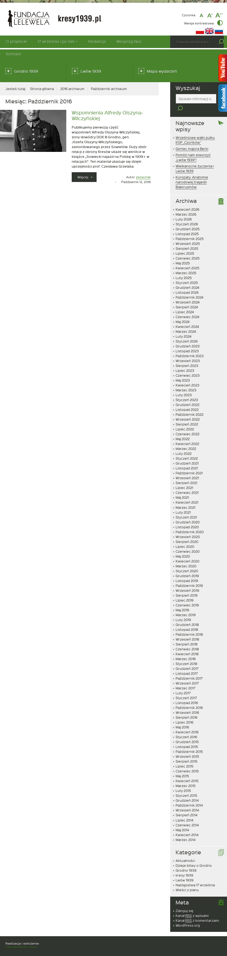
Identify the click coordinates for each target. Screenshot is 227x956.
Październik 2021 (189, 464)
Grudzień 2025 (188, 220)
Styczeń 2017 (186, 688)
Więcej (87, 178)
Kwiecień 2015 (187, 771)
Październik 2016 (189, 698)
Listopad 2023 (187, 342)
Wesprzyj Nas (129, 41)
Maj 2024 (183, 312)
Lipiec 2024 (185, 302)
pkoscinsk (143, 177)
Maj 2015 (182, 767)
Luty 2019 (183, 610)
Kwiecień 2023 (187, 376)
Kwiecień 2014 (187, 825)
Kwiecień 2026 (187, 200)
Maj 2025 (183, 254)
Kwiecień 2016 (187, 723)
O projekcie (16, 41)
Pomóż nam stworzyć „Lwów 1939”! (193, 148)
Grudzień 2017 (187, 659)
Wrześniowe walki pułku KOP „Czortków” (195, 130)
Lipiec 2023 (185, 361)
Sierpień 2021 (186, 473)
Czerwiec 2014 (187, 816)
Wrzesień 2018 (187, 630)
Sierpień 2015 (187, 752)
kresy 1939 (184, 866)
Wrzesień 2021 (187, 468)
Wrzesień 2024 (188, 293)
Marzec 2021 (185, 498)
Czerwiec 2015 (187, 762)
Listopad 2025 (187, 224)
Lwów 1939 (91, 71)
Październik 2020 (190, 522)
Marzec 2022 (186, 439)
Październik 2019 (189, 576)
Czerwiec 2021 (187, 483)
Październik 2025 (190, 229)
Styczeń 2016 (186, 727)
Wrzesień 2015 (187, 747)
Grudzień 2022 (187, 395)
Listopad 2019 (187, 571)
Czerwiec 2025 (188, 249)
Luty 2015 (183, 781)
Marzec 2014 (186, 830)
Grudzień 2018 (187, 615)
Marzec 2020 (186, 557)
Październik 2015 (189, 742)
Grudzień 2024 (187, 278)
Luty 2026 (184, 210)
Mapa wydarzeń (162, 71)
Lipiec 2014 (184, 810)
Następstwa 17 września (195, 876)
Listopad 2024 (187, 283)
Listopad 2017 (187, 664)
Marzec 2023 (186, 381)
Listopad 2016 (187, 693)
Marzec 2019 (186, 605)
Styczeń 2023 (187, 390)
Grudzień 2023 (188, 337)
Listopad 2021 (187, 459)
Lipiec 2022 (185, 420)
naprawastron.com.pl (21, 937)
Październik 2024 (189, 288)
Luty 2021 (183, 503)
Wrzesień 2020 (188, 527)
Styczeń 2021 (186, 508)
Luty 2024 (184, 327)
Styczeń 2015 (186, 786)
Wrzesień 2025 (188, 234)
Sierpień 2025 (187, 239)
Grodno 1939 (26, 71)
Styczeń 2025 (187, 273)
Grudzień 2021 (187, 454)
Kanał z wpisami (192, 906)
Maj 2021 (182, 488)
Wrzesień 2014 (187, 801)
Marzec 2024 (186, 322)
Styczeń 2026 (187, 215)
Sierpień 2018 (187, 635)
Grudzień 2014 (187, 791)
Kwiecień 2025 (187, 259)
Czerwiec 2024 (187, 307)
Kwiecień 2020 (187, 552)
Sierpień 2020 (187, 532)
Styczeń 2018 (186, 654)
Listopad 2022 (187, 400)
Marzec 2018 (186, 649)
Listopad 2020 (187, 518)
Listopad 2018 (187, 620)
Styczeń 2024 (187, 332)
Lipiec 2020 (185, 537)
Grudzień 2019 (187, 566)
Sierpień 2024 (187, 298)
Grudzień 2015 (187, 732)
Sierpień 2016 (187, 708)
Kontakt (13, 53)
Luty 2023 (184, 385)
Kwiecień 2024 (187, 317)
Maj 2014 (182, 820)
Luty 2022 (184, 444)
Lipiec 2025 (185, 244)
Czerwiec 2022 (187, 425)
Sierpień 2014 (187, 806)
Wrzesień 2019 (187, 581)
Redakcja (97, 41)
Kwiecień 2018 (187, 644)
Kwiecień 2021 (187, 493)
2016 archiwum (72, 89)
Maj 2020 (183, 547)
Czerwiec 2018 (187, 640)
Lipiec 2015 (184, 757)
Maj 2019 (182, 601)
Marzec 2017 (185, 679)
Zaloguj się (184, 901)
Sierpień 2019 (187, 586)
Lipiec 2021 (184, 478)
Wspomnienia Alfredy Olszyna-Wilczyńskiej (107, 115)
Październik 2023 (190, 346)
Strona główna (42, 89)
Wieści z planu (187, 880)
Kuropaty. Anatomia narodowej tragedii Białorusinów (192, 173)
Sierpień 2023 (187, 356)
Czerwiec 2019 (187, 596)
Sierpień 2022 (187, 415)
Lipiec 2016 (184, 713)
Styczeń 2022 (187, 449)
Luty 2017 (183, 684)
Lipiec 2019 (184, 591)
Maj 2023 (183, 371)
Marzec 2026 (186, 205)
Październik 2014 (189, 796)
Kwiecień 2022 (187, 434)
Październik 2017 (189, 669)
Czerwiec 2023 (188, 366)
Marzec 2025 (186, 263)
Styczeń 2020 (187, 561)
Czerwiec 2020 (188, 542)
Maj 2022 (183, 429)
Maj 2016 (182, 718)
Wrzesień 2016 (187, 703)
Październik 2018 (189, 625)
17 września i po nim (56, 41)
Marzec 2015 (186, 776)
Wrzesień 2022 (188, 410)
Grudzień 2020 (188, 513)
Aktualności (185, 851)
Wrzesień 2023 (188, 351)
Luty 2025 (184, 268)
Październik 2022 (189, 405)
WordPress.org (188, 916)
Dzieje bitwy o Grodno (194, 856)
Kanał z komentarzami (197, 911)
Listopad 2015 (187, 737)
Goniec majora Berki (192, 139)
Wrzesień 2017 (187, 674)
